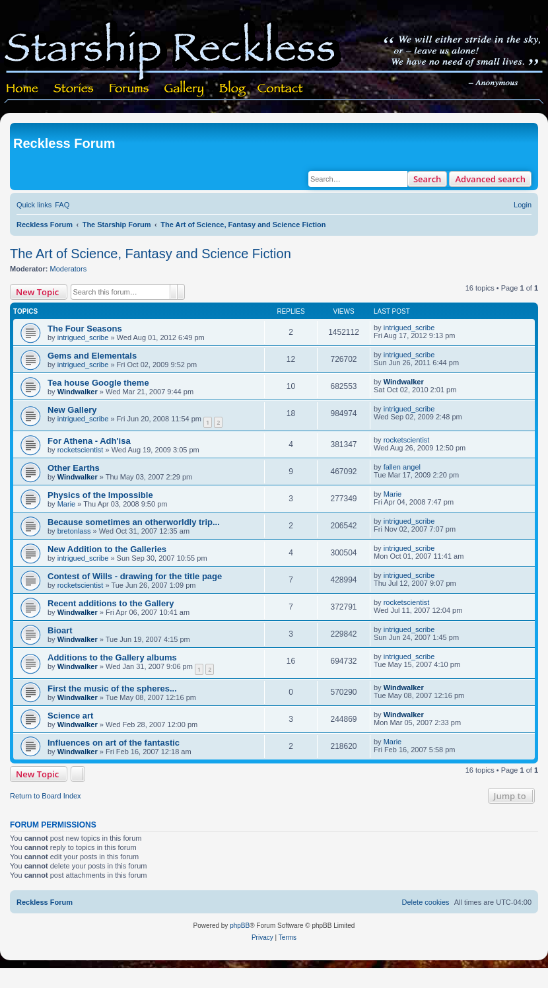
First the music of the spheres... (112, 688)
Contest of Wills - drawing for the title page (135, 576)
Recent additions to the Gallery (111, 603)
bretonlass (74, 531)
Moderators (68, 269)
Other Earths (74, 468)
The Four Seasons (85, 329)
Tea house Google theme (98, 383)
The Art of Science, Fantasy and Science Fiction (150, 253)
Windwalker (77, 392)
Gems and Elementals (92, 356)
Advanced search (490, 179)
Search (427, 179)
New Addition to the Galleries (107, 549)
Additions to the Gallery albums (112, 657)
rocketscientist (80, 450)
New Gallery (72, 410)
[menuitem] (62, 205)
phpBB (240, 925)
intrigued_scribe (83, 337)
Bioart (60, 630)
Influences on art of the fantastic (114, 743)
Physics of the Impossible (100, 495)
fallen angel (402, 467)
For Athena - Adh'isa (89, 441)
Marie (66, 504)
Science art (70, 716)
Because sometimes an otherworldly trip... (134, 522)
